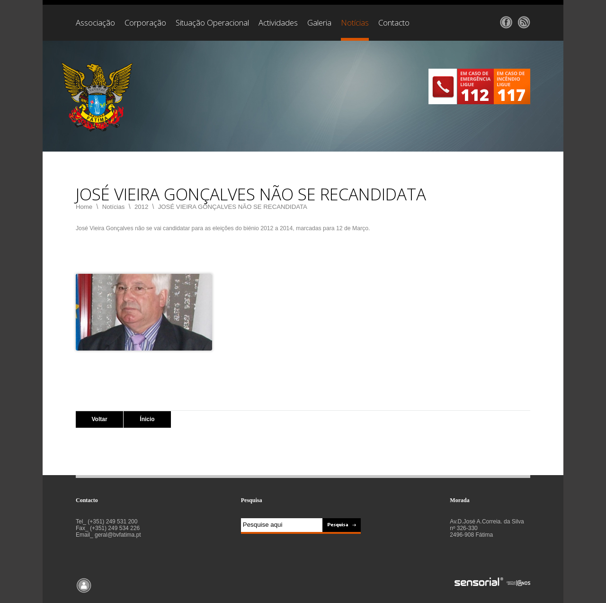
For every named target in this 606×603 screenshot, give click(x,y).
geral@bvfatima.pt (118, 534)
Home (84, 206)
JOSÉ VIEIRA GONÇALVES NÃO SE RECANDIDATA (232, 206)
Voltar (99, 419)
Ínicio (147, 419)
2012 (141, 206)
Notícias (113, 206)
